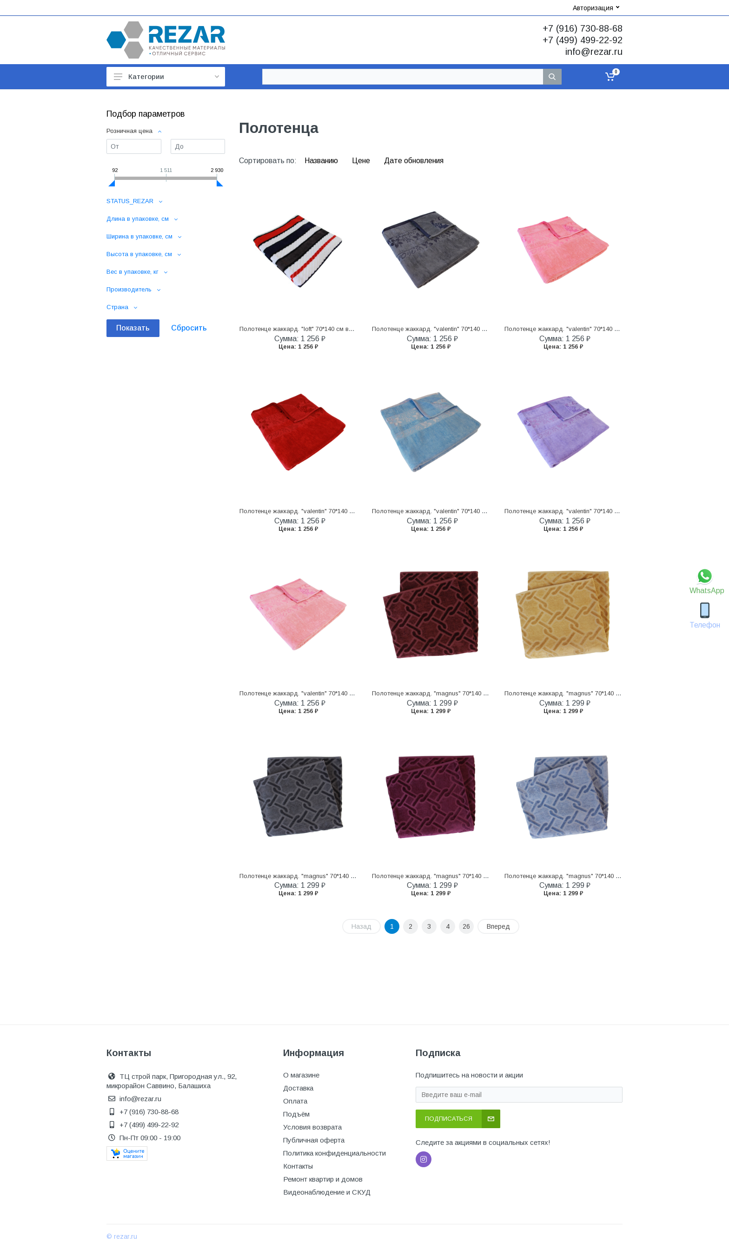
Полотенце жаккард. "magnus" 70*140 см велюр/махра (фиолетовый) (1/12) (481, 875)
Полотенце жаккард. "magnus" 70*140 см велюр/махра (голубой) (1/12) (607, 875)
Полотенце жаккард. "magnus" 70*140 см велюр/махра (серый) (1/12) (339, 875)
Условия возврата (312, 1127)
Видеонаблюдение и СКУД (327, 1192)
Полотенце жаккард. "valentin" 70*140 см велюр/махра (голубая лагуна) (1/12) (485, 511)
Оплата (295, 1101)
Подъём (296, 1114)
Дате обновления (414, 161)
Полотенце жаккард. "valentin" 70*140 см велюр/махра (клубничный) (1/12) (347, 511)
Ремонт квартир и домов (323, 1179)
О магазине (301, 1075)
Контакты (298, 1166)
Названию (322, 161)
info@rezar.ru (594, 51)
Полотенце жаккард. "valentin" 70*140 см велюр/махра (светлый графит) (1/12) (486, 328)
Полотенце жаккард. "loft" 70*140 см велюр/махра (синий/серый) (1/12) (341, 328)
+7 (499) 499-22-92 (583, 40)
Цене (362, 161)
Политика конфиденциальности (334, 1153)
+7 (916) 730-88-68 (583, 28)
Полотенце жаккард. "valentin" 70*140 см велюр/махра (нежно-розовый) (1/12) (352, 693)
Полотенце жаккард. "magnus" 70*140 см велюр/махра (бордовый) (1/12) (478, 693)
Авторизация (596, 8)
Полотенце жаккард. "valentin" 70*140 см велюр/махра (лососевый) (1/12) (611, 328)
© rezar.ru (121, 1236)
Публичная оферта (314, 1140)
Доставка (298, 1088)
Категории (166, 76)
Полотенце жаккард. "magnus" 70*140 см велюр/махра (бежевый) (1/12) (608, 693)
